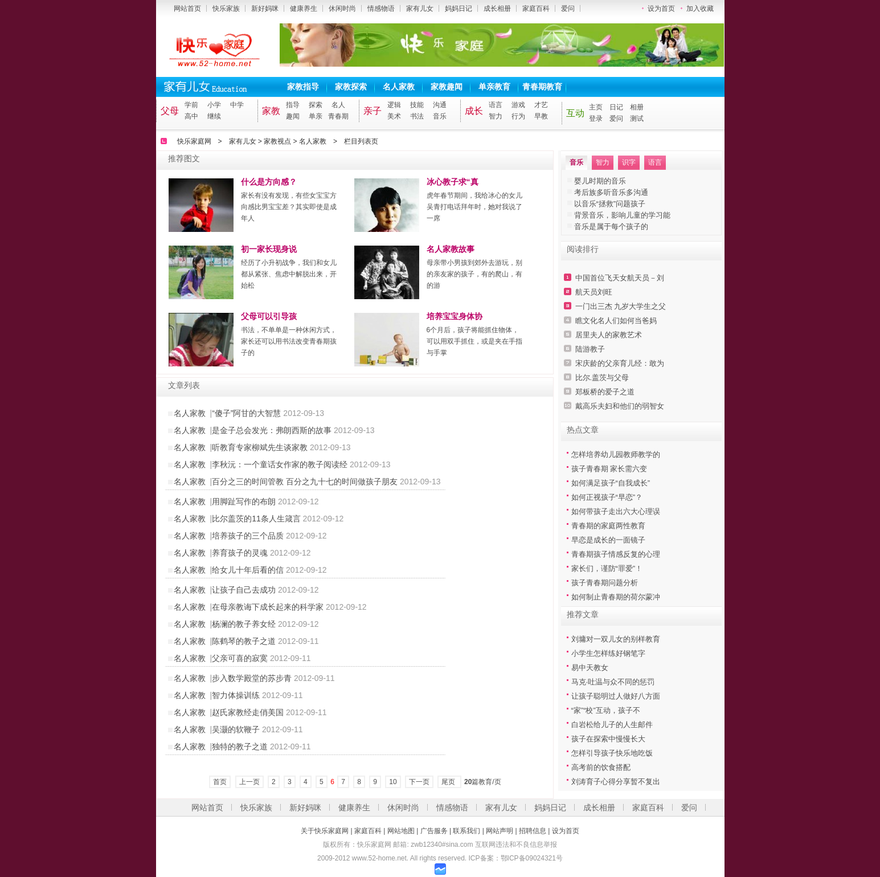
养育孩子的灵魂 (240, 552)
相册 (637, 107)
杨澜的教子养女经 (244, 624)
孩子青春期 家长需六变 (609, 468)
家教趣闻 (446, 86)
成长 (474, 111)
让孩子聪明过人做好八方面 (615, 696)
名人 (338, 105)
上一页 (249, 782)
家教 (271, 111)
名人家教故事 (450, 249)
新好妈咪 (265, 9)
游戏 (518, 105)
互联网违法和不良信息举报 (516, 845)
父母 (170, 111)
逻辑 (394, 105)
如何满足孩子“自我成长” (610, 483)
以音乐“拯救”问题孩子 (610, 203)
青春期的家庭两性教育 (608, 525)
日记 (616, 107)
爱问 (568, 9)
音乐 (440, 116)
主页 (596, 107)
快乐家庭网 (194, 141)
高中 (191, 116)
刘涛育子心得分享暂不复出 (615, 781)
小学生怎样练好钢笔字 (608, 653)
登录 (596, 119)
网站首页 (187, 9)
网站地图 (401, 831)
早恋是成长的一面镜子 (608, 540)
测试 (637, 119)
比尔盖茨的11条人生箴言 (256, 518)
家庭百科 (536, 9)
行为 (518, 116)
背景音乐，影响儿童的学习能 (622, 215)
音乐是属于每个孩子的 (611, 226)
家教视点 (277, 141)
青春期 (338, 116)
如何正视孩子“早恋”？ (607, 497)
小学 (214, 105)
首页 (220, 782)
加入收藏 (700, 9)
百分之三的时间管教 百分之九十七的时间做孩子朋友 (305, 481)
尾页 (449, 782)
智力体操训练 (236, 695)
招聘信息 (532, 831)
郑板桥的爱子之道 (605, 391)
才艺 (541, 105)
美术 (394, 116)
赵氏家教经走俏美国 (248, 712)
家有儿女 (419, 9)
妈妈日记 (458, 9)
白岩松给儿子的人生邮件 (612, 724)
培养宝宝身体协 (454, 316)
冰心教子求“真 (452, 181)
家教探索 (351, 86)
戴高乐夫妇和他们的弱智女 (619, 406)
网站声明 (499, 831)
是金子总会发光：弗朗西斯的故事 (271, 430)
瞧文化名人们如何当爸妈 (616, 320)
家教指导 (303, 86)
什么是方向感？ (269, 181)
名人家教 (399, 86)
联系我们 (466, 831)
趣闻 (293, 116)
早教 (541, 116)
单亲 (315, 116)
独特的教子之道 (240, 746)
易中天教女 (589, 667)
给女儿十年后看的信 (248, 569)
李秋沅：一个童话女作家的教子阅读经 (279, 464)
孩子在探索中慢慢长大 (608, 739)
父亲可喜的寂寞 (240, 658)
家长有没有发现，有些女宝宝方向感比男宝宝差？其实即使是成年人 (289, 206)
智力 (495, 116)
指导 (293, 105)
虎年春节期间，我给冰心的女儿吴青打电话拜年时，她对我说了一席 (474, 206)
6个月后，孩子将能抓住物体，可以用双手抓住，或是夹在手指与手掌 (474, 341)
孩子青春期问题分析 (604, 582)
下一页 (419, 782)
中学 (237, 105)
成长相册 (497, 9)
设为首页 (661, 9)
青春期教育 (542, 86)
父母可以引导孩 (269, 316)
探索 (315, 105)
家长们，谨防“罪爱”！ (607, 568)
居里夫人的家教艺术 (608, 335)
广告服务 (434, 831)
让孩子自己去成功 (244, 589)
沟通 (440, 105)
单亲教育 (494, 86)
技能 (417, 105)
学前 (191, 105)
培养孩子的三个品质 (248, 535)
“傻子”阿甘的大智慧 (246, 413)
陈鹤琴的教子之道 (244, 641)
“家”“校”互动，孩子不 (605, 710)
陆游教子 (590, 349)
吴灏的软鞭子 (236, 729)
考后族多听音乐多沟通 (611, 192)
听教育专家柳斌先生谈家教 (260, 447)
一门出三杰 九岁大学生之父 (620, 306)
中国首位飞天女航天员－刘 (619, 278)
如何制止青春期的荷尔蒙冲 (615, 597)
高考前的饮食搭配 (601, 767)
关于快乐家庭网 (325, 831)
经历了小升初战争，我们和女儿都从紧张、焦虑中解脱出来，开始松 (289, 274)
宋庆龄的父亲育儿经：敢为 (619, 363)
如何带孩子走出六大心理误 (615, 511)
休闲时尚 (342, 9)
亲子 (372, 111)
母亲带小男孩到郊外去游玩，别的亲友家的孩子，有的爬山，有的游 (474, 274)
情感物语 (381, 9)
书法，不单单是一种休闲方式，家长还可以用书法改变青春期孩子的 (289, 341)
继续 (214, 116)
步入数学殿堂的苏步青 (252, 678)
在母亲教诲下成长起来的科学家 (268, 606)
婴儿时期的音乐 (600, 181)
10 (392, 782)
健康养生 (303, 9)
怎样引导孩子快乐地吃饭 (612, 753)
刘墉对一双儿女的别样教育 (615, 639)
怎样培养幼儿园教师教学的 (615, 454)
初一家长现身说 (269, 249)
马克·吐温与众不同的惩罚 (613, 682)
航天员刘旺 (593, 292)
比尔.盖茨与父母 (602, 377)
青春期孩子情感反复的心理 (615, 554)
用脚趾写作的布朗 (244, 501)
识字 (629, 162)
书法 (417, 116)
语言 (495, 105)
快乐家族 (226, 9)
